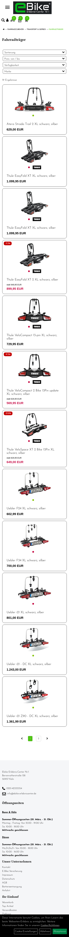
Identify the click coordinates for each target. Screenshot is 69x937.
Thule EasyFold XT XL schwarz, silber (31, 176)
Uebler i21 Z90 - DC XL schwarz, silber (32, 716)
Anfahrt (6, 890)
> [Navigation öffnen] (6, 7)
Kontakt (6, 867)
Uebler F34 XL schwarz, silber (26, 560)
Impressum (7, 875)
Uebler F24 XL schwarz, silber (26, 508)
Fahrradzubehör (15, 29)
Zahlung (6, 914)
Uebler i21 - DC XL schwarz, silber (29, 664)
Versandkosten (9, 910)
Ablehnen (45, 931)
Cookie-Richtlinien (50, 925)
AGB (4, 883)
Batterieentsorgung (12, 886)
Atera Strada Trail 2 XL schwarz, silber (32, 124)
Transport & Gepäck (36, 29)
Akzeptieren (59, 931)
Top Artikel (7, 906)
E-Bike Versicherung (12, 871)
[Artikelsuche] (3, 21)
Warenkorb (7, 902)
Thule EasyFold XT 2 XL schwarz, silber (32, 279)
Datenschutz (8, 879)
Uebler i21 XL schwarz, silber (25, 612)
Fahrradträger (56, 29)
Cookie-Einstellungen (26, 931)
